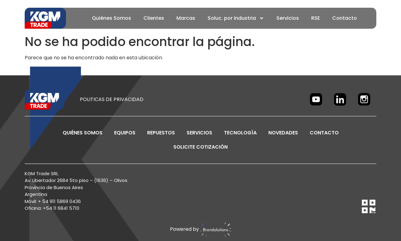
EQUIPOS (124, 132)
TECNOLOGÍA (240, 132)
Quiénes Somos (111, 18)
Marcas (185, 18)
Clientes (153, 18)
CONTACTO (324, 132)
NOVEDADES (283, 132)
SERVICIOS (199, 132)
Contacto (344, 18)
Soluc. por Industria (236, 18)
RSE (315, 18)
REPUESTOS (161, 132)
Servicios (287, 18)
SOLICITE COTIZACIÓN (200, 146)
